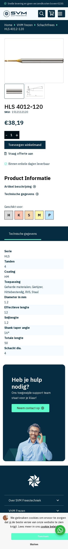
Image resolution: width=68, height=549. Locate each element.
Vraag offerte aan (20, 153)
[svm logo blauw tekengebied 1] (15, 13)
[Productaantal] (11, 135)
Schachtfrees (46, 25)
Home (8, 25)
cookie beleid (49, 526)
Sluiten (34, 544)
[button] (61, 13)
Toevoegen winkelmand (24, 145)
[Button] (41, 13)
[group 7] (34, 481)
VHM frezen (25, 25)
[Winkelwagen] (51, 14)
